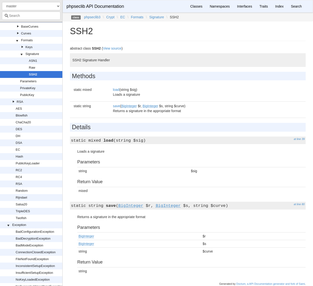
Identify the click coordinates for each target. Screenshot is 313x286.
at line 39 (299, 139)
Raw (32, 67)
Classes (196, 6)
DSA (19, 143)
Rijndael (21, 197)
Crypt (110, 17)
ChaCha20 (23, 122)
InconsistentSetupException (35, 266)
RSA (20, 102)
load (116, 90)
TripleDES (23, 211)
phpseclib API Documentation (95, 6)
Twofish (21, 218)
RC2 (19, 170)
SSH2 (33, 74)
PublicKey (27, 95)
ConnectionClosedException (36, 252)
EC (18, 149)
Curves (26, 33)
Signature (32, 54)
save (116, 106)
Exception (19, 225)
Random (22, 190)
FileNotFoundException (32, 259)
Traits (263, 6)
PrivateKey (27, 88)
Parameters (28, 81)
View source (112, 48)
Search (296, 6)
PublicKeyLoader (28, 163)
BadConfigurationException (35, 231)
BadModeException (29, 245)
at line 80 (299, 204)
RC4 (19, 177)
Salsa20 (21, 204)
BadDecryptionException (33, 238)
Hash (19, 156)
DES (19, 129)
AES (19, 108)
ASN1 (33, 61)
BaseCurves (29, 26)
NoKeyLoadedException (33, 279)
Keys (29, 47)
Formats (27, 40)
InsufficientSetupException (34, 273)
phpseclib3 (92, 17)
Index (279, 6)
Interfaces (244, 6)
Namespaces (220, 6)
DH (18, 136)
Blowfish (21, 115)
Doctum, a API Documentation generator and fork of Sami (270, 283)
